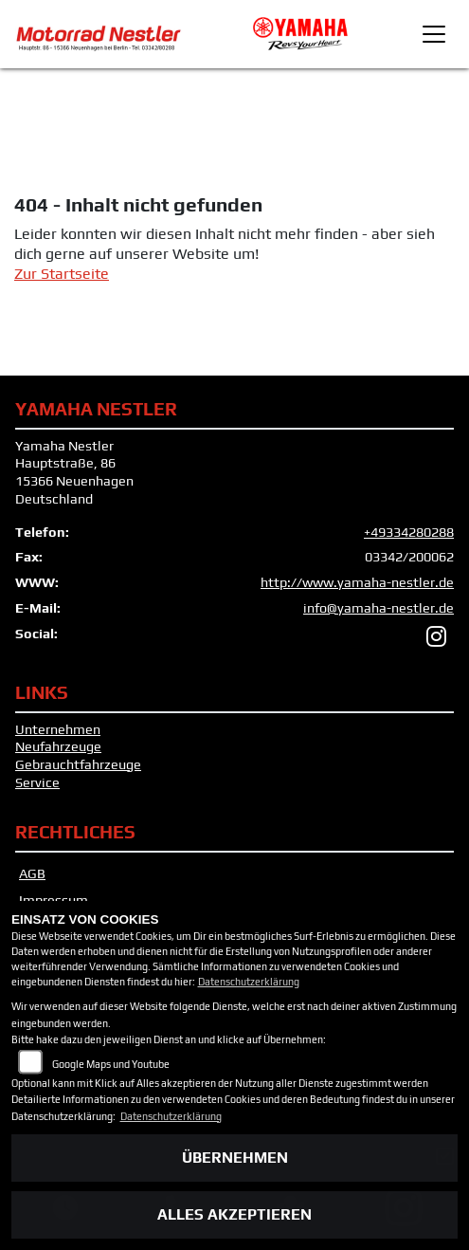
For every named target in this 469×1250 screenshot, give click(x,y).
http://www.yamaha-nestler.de (357, 582)
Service (37, 782)
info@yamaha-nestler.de (378, 608)
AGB (32, 873)
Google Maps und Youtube (111, 1064)
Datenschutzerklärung (248, 981)
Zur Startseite (61, 274)
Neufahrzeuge (58, 746)
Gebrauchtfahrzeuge (78, 764)
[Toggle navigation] (434, 34)
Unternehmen (57, 729)
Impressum (53, 900)
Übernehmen (235, 1158)
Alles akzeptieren (234, 1214)
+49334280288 (409, 532)
